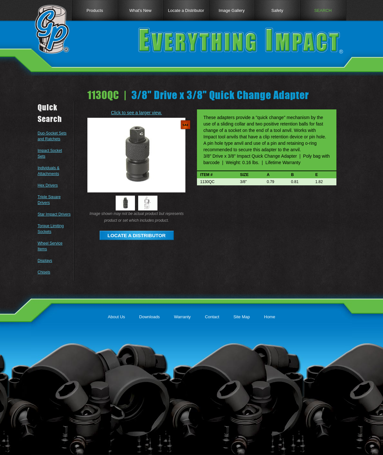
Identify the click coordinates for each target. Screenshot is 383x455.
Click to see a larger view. (136, 112)
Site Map (241, 316)
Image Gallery (232, 10)
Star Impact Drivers (54, 214)
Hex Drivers (48, 185)
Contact (212, 316)
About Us (116, 316)
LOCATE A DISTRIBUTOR (137, 235)
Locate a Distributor (186, 10)
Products (94, 10)
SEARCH (323, 10)
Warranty (182, 316)
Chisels (44, 272)
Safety (277, 10)
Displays (45, 260)
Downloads (149, 316)
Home (269, 316)
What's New (140, 10)
